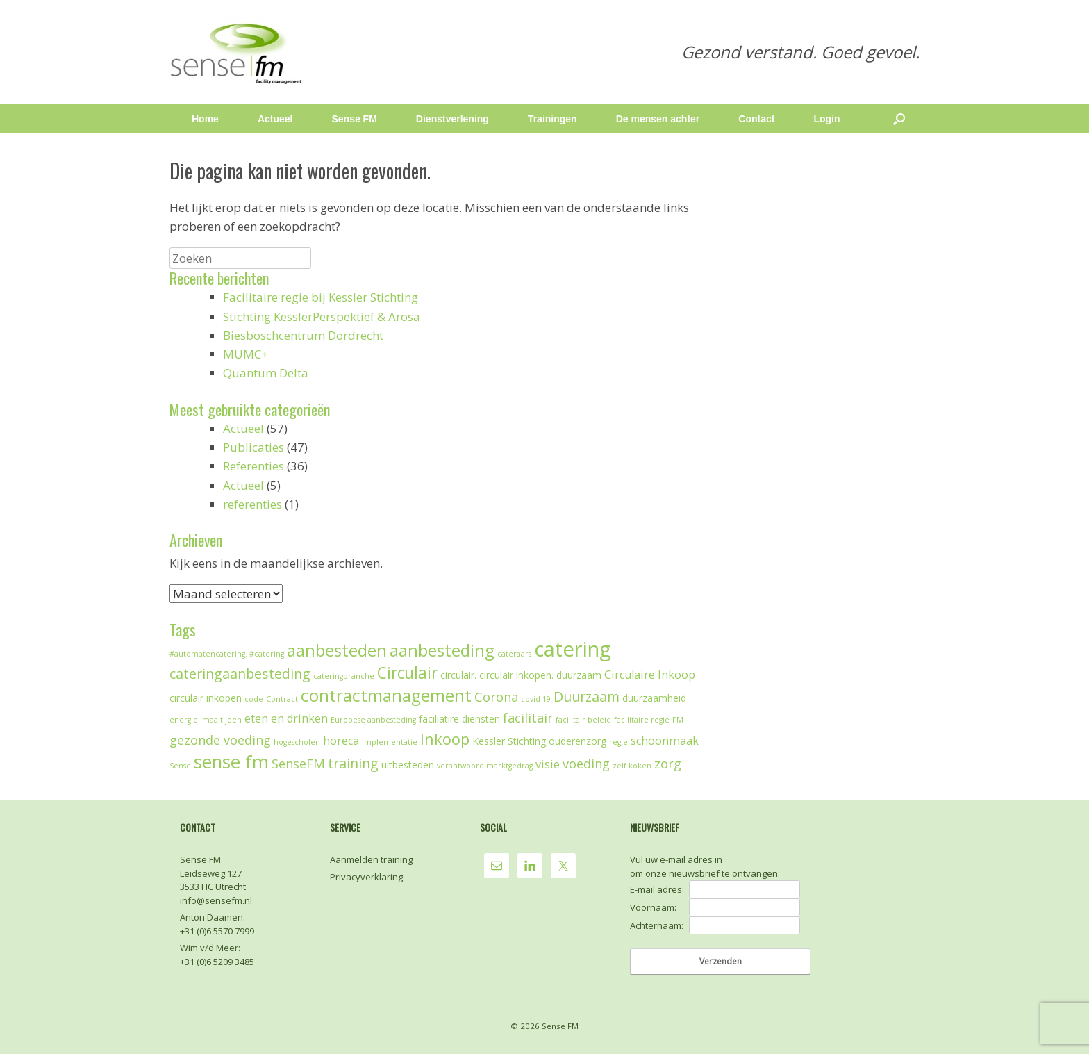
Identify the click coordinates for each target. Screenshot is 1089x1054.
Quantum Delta (265, 373)
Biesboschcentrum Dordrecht (303, 335)
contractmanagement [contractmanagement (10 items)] (386, 695)
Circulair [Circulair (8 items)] (407, 673)
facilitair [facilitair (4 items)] (528, 717)
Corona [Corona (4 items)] (496, 697)
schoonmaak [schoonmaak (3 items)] (665, 740)
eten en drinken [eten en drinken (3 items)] (286, 718)
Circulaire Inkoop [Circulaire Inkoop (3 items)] (649, 674)
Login (826, 118)
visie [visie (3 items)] (547, 764)
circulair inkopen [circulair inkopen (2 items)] (205, 698)
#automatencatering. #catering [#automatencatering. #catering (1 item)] (226, 654)
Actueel (275, 118)
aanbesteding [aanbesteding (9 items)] (442, 650)
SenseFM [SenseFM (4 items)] (298, 763)
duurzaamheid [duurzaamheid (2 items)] (654, 698)
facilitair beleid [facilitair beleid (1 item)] (583, 720)
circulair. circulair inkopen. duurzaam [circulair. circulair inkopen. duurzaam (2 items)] (520, 675)
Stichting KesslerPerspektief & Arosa (321, 316)
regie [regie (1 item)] (618, 742)
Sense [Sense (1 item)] (180, 766)
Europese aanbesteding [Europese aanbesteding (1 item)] (373, 720)
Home (205, 118)
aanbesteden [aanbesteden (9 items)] (337, 650)
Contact (756, 118)
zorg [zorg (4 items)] (667, 763)
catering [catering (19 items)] (572, 649)
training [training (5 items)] (353, 763)
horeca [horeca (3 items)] (341, 740)
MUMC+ (245, 354)
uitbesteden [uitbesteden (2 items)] (407, 764)
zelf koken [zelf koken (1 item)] (632, 766)
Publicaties (253, 447)
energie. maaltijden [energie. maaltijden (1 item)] (205, 720)
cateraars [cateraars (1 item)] (514, 654)
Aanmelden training (371, 859)
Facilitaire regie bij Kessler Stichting (320, 297)
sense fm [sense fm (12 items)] (231, 761)
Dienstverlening (452, 118)
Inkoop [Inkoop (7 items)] (444, 739)
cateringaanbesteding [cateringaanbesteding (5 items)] (239, 673)
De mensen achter (658, 118)
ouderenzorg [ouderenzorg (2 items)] (577, 741)
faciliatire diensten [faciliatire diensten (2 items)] (459, 718)
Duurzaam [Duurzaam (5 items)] (587, 696)
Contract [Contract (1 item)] (282, 699)
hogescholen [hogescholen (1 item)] (297, 742)
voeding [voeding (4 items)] (586, 763)
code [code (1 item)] (253, 699)
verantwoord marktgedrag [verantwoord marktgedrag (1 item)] (485, 766)
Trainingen (552, 118)
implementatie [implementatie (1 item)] (389, 742)
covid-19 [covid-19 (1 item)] (536, 699)
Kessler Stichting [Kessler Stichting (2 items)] (509, 741)
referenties (252, 504)
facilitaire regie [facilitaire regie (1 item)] (642, 720)
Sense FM (353, 118)
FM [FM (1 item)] (677, 720)
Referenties (253, 466)
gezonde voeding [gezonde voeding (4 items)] (220, 740)
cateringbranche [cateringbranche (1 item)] (343, 676)
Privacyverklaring (366, 877)
